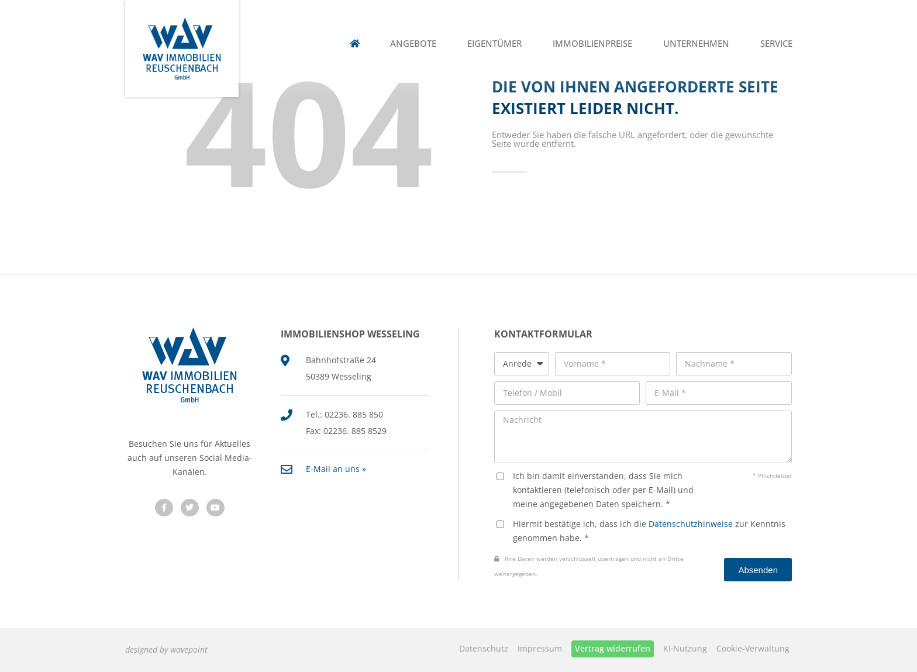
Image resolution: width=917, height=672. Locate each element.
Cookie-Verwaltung (753, 648)
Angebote (413, 43)
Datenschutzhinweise (691, 523)
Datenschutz (483, 648)
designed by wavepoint (166, 649)
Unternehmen (696, 43)
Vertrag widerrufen (612, 648)
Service (776, 43)
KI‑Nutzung (685, 648)
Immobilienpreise (592, 43)
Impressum (540, 648)
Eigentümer (494, 43)
